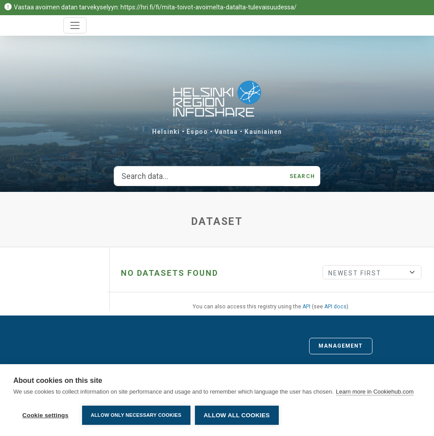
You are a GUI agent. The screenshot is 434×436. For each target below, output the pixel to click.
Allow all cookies (237, 415)
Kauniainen (263, 131)
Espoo (197, 131)
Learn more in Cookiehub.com (374, 391)
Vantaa (226, 131)
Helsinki (166, 131)
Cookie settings (45, 415)
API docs (335, 306)
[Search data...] (199, 176)
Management (340, 346)
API (306, 306)
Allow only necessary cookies (136, 415)
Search (302, 176)
